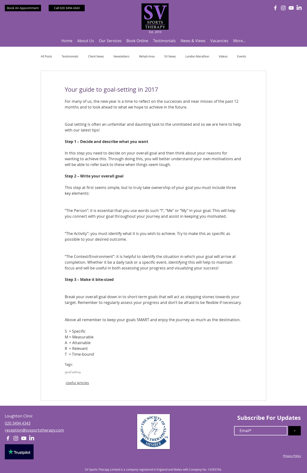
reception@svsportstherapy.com (34, 430)
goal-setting (73, 372)
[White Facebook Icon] (275, 8)
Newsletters (121, 56)
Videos (223, 56)
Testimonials (70, 56)
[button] (85, 41)
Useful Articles (77, 383)
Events (241, 56)
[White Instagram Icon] (283, 8)
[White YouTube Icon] (291, 8)
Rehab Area (147, 56)
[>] (294, 430)
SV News (170, 56)
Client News (96, 56)
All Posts (46, 56)
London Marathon (197, 56)
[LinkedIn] (299, 8)
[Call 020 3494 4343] (67, 8)
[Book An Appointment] (23, 8)
